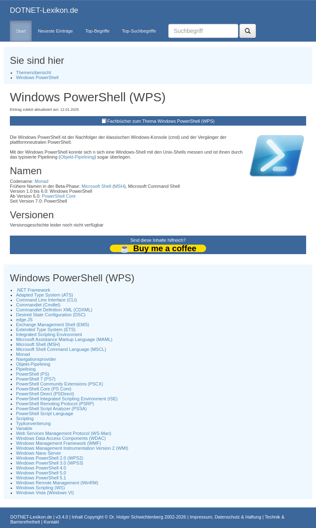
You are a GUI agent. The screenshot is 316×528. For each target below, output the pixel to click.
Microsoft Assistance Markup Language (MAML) (64, 339)
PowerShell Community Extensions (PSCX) (59, 383)
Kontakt (51, 521)
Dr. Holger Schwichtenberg (136, 516)
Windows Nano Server (38, 453)
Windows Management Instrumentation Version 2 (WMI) (72, 448)
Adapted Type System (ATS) (44, 294)
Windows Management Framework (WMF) (58, 443)
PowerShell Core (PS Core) (44, 388)
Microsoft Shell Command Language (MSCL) (61, 349)
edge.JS (24, 319)
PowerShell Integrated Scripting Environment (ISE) (67, 398)
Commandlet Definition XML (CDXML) (54, 309)
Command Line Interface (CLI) (46, 299)
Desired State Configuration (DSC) (51, 314)
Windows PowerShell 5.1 (41, 477)
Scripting (25, 418)
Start (21, 30)
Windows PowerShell (37, 77)
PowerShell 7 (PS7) (36, 378)
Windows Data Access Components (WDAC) (61, 438)
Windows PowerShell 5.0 (41, 472)
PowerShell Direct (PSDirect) (45, 393)
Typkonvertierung (33, 423)
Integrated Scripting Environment (49, 334)
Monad (42, 181)
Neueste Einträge (55, 30)
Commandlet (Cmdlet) (38, 304)
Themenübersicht (33, 72)
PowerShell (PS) (32, 373)
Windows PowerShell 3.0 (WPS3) (49, 462)
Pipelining (26, 369)
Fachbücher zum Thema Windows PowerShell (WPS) (161, 121)
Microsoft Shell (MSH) (38, 344)
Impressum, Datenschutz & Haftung (225, 516)
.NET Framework (33, 289)
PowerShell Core (59, 196)
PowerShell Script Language (44, 413)
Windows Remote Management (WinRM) (57, 482)
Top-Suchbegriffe (139, 30)
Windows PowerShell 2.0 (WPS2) (49, 458)
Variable (24, 428)
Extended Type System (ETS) (46, 329)
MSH (119, 186)
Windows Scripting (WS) (40, 487)
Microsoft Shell (96, 186)
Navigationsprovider (36, 359)
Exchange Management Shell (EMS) (52, 324)
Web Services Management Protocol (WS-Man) (64, 433)
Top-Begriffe (97, 30)
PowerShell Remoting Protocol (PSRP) (55, 403)
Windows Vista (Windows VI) (45, 492)
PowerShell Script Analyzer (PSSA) (51, 408)
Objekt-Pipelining (77, 156)
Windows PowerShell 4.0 (41, 467)
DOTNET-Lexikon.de (44, 10)
